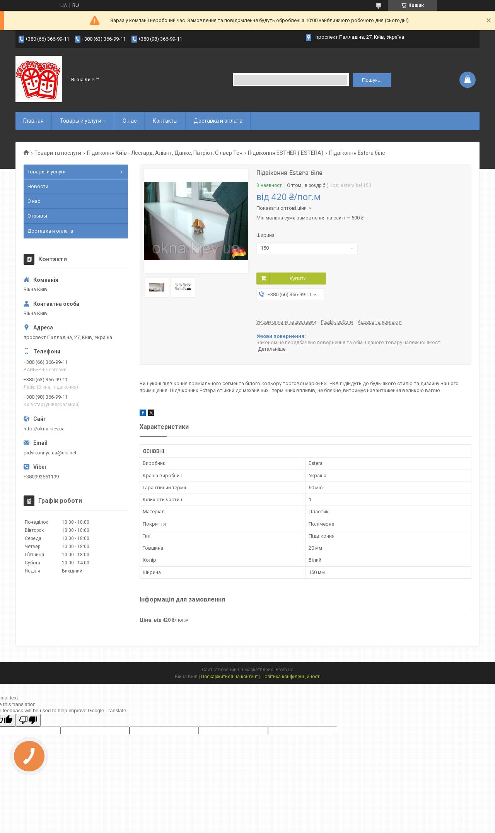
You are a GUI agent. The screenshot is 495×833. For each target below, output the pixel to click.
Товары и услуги (80, 121)
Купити (298, 278)
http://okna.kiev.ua (44, 429)
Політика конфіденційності (291, 676)
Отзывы (37, 216)
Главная (33, 121)
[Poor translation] (28, 720)
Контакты (165, 121)
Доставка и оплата (218, 121)
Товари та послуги (57, 153)
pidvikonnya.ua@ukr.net (50, 453)
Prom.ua (285, 669)
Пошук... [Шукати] (372, 80)
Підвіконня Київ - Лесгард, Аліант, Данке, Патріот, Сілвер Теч (164, 153)
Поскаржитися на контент (229, 676)
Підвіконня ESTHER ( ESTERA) (285, 153)
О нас (130, 121)
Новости (37, 186)
